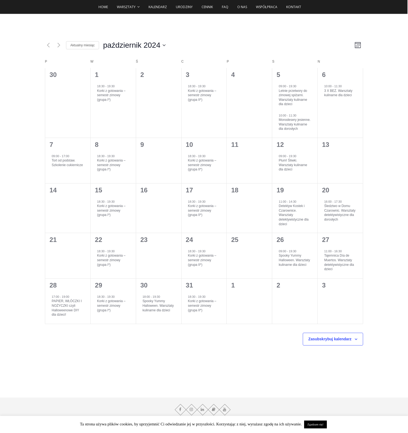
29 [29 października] (98, 285)
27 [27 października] (325, 239)
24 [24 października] (189, 239)
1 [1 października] (96, 74)
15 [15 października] (98, 190)
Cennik (207, 7)
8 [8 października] (96, 144)
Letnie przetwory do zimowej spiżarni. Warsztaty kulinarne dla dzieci (293, 97)
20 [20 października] (325, 190)
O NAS (242, 7)
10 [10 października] (189, 144)
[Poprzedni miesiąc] (48, 45)
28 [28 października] (53, 285)
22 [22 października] (98, 239)
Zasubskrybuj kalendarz (330, 339)
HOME (103, 7)
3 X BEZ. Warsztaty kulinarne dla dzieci (338, 93)
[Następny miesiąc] (58, 45)
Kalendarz (158, 7)
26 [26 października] (280, 239)
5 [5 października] (278, 74)
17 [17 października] (189, 190)
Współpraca (267, 7)
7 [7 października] (51, 144)
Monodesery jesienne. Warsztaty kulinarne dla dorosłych (294, 124)
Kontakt (293, 7)
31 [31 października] (189, 285)
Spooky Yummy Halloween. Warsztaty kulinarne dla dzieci (294, 260)
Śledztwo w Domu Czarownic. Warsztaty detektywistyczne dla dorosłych (340, 212)
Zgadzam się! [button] (315, 424)
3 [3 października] (187, 74)
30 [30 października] (144, 285)
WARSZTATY (126, 7)
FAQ (225, 7)
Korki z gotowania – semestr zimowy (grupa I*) (111, 95)
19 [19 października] (280, 190)
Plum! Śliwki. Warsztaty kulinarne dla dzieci (293, 165)
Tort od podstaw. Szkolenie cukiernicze (67, 163)
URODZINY (184, 7)
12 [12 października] (280, 144)
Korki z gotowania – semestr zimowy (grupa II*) (202, 95)
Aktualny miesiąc (82, 45)
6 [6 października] (323, 74)
